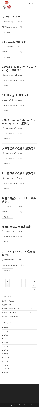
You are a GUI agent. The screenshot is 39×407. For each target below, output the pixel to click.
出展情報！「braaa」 (8, 301)
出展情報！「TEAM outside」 (11, 316)
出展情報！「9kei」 (8, 305)
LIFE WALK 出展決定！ (15, 41)
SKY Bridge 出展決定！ (15, 95)
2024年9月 (5, 343)
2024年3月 (5, 346)
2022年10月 (5, 358)
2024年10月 (5, 339)
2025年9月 (5, 327)
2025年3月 (5, 331)
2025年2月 (5, 335)
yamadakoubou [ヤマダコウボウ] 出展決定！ (19, 68)
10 (13, 285)
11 (18, 285)
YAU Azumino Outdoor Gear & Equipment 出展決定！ (19, 121)
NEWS (20, 22)
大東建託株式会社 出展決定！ (19, 148)
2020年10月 (5, 369)
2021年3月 (5, 365)
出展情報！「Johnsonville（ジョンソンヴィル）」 (17, 309)
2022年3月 (5, 361)
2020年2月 (5, 373)
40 (34, 285)
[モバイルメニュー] (33, 4)
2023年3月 (5, 354)
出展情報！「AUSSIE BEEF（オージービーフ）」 (16, 312)
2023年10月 (5, 350)
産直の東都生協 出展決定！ (17, 226)
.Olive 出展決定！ (12, 17)
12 (23, 285)
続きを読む (8, 32)
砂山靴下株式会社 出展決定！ (19, 173)
